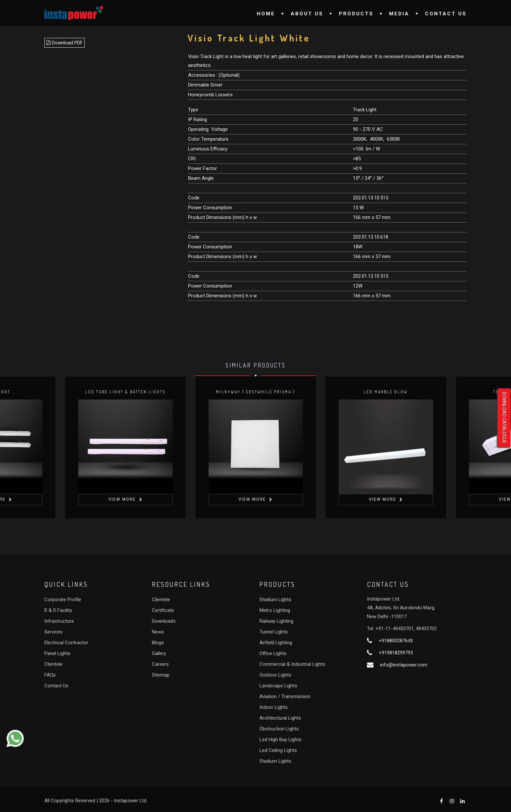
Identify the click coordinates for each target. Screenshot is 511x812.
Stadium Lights (275, 599)
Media (399, 14)
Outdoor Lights (275, 675)
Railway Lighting (276, 621)
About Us (307, 14)
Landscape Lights (278, 686)
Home (266, 14)
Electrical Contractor (66, 643)
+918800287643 (396, 641)
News (158, 632)
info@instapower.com (403, 665)
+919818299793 (396, 653)
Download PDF (64, 43)
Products (356, 14)
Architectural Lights (280, 718)
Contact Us (446, 14)
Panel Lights (57, 653)
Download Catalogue (504, 418)
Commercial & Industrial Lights (292, 664)
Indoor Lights (273, 707)
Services (53, 632)
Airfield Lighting (275, 643)
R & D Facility (58, 610)
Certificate (163, 610)
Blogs (158, 643)
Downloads (164, 621)
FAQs (50, 675)
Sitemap (160, 675)
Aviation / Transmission (284, 696)
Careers (160, 664)
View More (122, 499)
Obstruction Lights (279, 729)
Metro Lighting (274, 610)
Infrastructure (59, 621)
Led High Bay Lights (280, 739)
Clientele (53, 664)
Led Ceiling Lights (278, 750)
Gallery (159, 653)
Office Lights (272, 653)
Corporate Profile (62, 599)
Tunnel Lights (273, 632)
